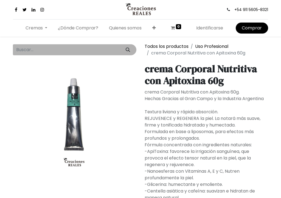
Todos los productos (167, 46)
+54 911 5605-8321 (251, 9)
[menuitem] (78, 28)
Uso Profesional (211, 46)
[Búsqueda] (128, 49)
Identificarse (209, 28)
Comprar (252, 28)
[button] (154, 28)
